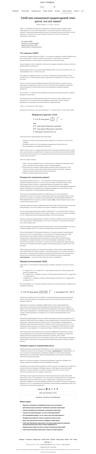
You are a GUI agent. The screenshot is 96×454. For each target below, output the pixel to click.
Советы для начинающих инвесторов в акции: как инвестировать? (43, 429)
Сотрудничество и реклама (48, 447)
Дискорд (47, 442)
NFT (83, 11)
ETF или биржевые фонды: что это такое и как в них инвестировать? (43, 415)
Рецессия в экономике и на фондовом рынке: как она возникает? (42, 405)
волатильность (57, 351)
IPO (54, 200)
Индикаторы (36, 11)
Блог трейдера (47, 2)
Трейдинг (15, 11)
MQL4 (75, 439)
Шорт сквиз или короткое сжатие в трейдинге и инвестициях (41, 420)
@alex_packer (66, 444)
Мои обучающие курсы (48, 393)
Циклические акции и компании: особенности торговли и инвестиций (44, 407)
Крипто (76, 11)
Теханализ (25, 11)
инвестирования (25, 257)
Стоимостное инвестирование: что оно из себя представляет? (41, 413)
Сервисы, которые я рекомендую (48, 397)
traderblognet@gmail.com (47, 444)
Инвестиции (67, 11)
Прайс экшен (48, 11)
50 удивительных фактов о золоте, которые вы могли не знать (42, 418)
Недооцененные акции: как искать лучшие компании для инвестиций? (44, 427)
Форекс (57, 11)
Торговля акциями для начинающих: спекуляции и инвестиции (42, 410)
